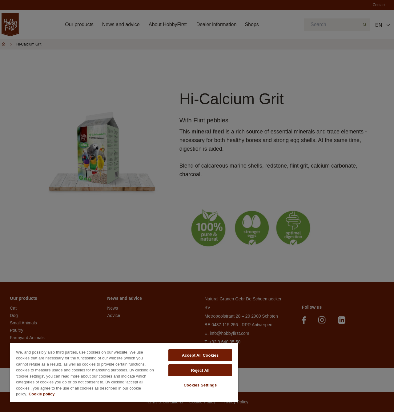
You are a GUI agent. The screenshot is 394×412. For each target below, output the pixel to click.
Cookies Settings (200, 385)
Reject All (200, 370)
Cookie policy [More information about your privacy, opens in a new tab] (42, 394)
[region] (124, 372)
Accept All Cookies (200, 355)
